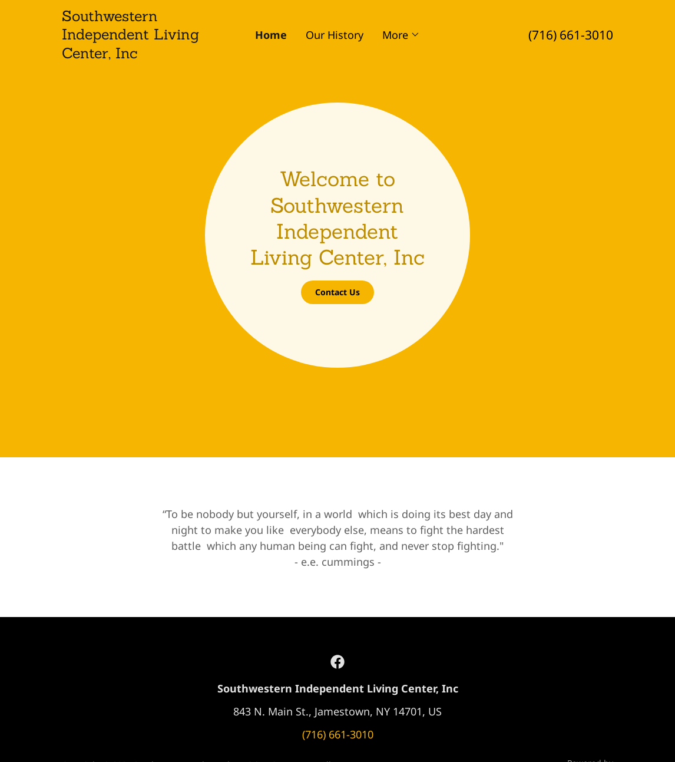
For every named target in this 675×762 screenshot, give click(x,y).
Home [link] (271, 35)
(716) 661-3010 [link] (570, 35)
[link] (131, 54)
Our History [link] (334, 35)
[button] (401, 35)
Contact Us (337, 292)
